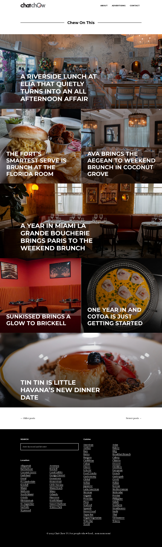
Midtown (25, 491)
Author (87, 448)
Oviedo (24, 497)
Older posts (27, 418)
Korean (116, 486)
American (88, 444)
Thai (114, 514)
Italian (115, 483)
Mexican (87, 492)
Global (86, 479)
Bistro (86, 454)
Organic (87, 495)
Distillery (117, 467)
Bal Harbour (26, 469)
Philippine (117, 498)
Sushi (115, 511)
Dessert (116, 464)
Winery (116, 521)
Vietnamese (118, 517)
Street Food (89, 511)
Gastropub (117, 476)
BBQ (114, 451)
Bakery (115, 448)
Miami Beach (56, 488)
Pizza (86, 502)
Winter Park (56, 507)
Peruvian (87, 498)
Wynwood (25, 510)
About (104, 5)
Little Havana (56, 485)
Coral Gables (56, 472)
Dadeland (25, 475)
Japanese (88, 486)
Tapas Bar (88, 514)
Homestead (56, 481)
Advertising (119, 5)
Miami (23, 488)
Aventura (54, 466)
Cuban (86, 464)
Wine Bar (88, 521)
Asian (115, 444)
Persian (116, 495)
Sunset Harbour (58, 504)
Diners (86, 467)
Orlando (54, 494)
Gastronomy (89, 476)
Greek (115, 479)
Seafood (87, 505)
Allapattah (25, 466)
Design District (57, 475)
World (86, 524)
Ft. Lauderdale (27, 481)
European (117, 470)
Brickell (53, 469)
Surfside (24, 507)
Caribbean (88, 460)
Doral (23, 478)
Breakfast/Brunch (121, 454)
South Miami (56, 500)
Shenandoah (26, 500)
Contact (135, 5)
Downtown (55, 478)
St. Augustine (27, 504)
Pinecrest (54, 497)
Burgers (87, 457)
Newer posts (134, 418)
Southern (117, 505)
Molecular (117, 492)
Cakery (116, 457)
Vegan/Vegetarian (92, 517)
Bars (85, 451)
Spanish (87, 508)
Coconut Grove (28, 472)
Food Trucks (89, 473)
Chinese (116, 460)
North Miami (26, 494)
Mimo (52, 491)
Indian (86, 483)
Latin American (91, 489)
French (116, 473)
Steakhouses (118, 508)
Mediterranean (120, 489)
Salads (115, 502)
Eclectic (87, 470)
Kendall (24, 485)
